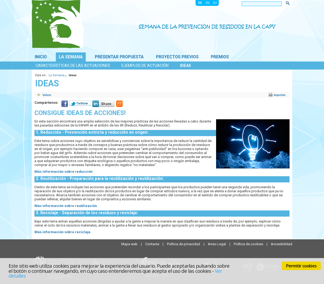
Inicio (41, 57)
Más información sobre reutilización (65, 206)
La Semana (71, 57)
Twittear (82, 103)
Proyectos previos (177, 57)
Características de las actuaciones (73, 65)
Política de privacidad (184, 244)
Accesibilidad (281, 244)
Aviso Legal (217, 244)
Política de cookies (249, 244)
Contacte (152, 244)
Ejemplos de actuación (145, 65)
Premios (220, 57)
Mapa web (129, 244)
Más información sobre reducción (63, 172)
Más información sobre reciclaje (62, 232)
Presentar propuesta (119, 57)
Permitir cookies (301, 266)
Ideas (185, 65)
